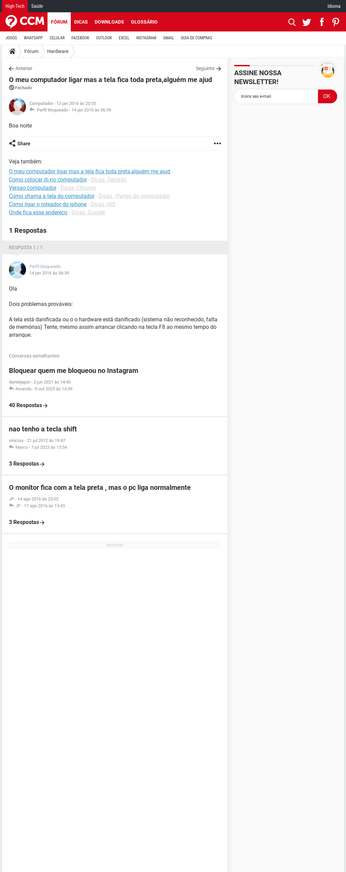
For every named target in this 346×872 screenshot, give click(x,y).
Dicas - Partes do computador (134, 196)
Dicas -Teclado (109, 179)
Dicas (81, 22)
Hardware (57, 51)
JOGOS (11, 38)
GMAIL (168, 38)
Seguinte (205, 68)
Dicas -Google (88, 212)
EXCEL (124, 38)
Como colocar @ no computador (48, 179)
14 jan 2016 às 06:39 (91, 109)
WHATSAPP (33, 38)
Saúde (37, 6)
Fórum (59, 22)
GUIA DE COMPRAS (196, 38)
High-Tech (14, 6)
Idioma (334, 6)
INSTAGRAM (146, 38)
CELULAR (57, 38)
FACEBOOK (80, 38)
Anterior (23, 68)
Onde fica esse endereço (38, 212)
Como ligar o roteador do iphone (47, 204)
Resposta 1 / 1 (26, 247)
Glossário (144, 22)
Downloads (109, 22)
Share (23, 143)
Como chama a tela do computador (51, 196)
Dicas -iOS (103, 204)
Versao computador (32, 188)
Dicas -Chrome (78, 188)
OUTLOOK (104, 38)
